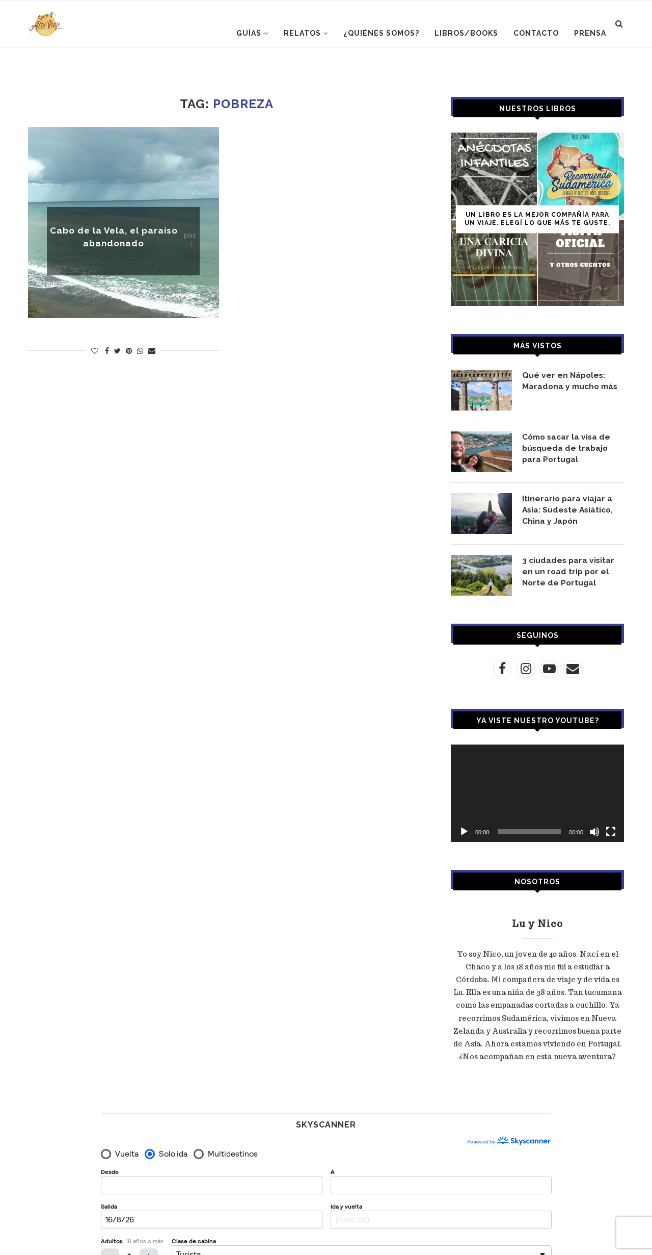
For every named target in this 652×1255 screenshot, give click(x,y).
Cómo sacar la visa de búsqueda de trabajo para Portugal (568, 448)
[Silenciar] (594, 832)
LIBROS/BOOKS (466, 33)
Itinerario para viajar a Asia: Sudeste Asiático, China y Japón (569, 510)
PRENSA (590, 33)
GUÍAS (248, 33)
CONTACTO (536, 33)
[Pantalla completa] (611, 832)
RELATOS (302, 33)
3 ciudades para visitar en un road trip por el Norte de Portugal (569, 571)
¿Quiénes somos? (381, 33)
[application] (537, 793)
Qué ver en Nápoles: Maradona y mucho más (571, 380)
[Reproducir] (464, 832)
